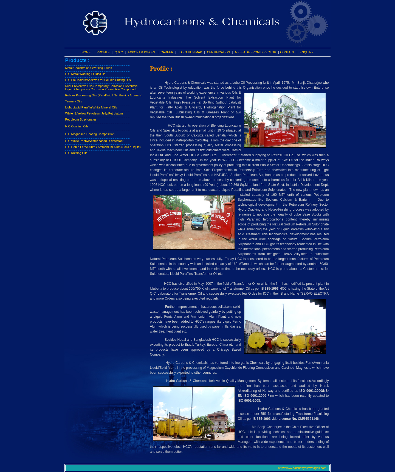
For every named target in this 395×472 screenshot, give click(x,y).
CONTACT (287, 52)
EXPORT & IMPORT (142, 52)
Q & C (119, 52)
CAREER (167, 52)
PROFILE (103, 52)
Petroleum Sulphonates (81, 119)
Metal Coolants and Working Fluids (88, 67)
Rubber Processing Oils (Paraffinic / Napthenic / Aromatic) (104, 95)
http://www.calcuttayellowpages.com (303, 468)
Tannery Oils (73, 101)
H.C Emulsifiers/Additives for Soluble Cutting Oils (98, 80)
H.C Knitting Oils (76, 153)
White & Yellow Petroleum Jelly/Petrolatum (94, 113)
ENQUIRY (307, 52)
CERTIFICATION (218, 52)
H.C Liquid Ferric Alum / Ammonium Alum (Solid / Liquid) (103, 147)
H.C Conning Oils (77, 126)
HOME (86, 52)
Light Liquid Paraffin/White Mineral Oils (91, 107)
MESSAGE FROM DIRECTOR (255, 52)
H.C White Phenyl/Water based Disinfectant (94, 141)
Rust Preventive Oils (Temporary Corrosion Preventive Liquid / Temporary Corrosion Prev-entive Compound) (101, 87)
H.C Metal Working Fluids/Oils (85, 74)
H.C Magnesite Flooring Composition (90, 134)
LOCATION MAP (190, 52)
